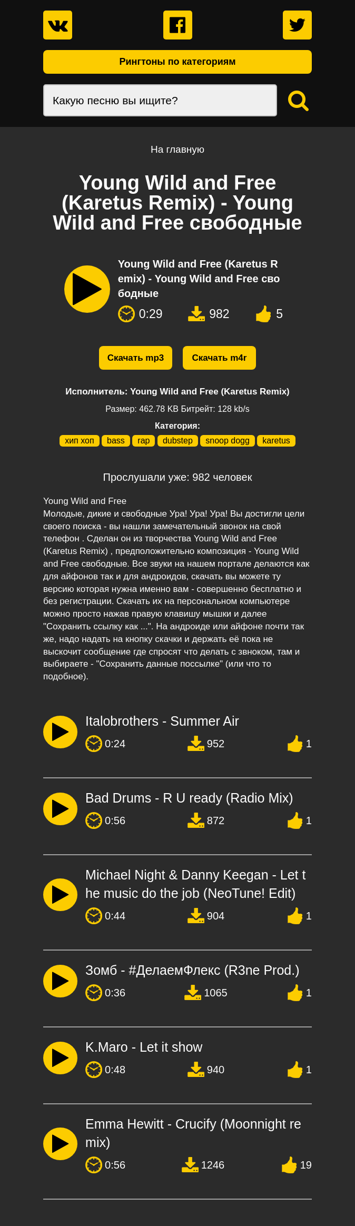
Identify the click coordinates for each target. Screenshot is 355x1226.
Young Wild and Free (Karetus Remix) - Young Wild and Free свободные (199, 278)
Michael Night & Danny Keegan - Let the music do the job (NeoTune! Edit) (195, 884)
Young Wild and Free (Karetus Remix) (210, 392)
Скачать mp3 (135, 358)
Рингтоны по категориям (177, 61)
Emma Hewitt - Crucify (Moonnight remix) (193, 1133)
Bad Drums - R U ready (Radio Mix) (189, 797)
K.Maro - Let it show (143, 1047)
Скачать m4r (219, 358)
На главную (177, 149)
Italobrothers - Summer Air (162, 721)
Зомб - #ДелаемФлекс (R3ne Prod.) (192, 970)
